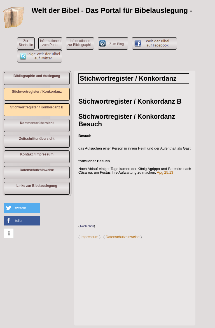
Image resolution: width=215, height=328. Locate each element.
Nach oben (87, 226)
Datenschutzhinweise (37, 170)
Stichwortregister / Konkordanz (37, 92)
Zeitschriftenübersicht (36, 139)
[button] (22, 208)
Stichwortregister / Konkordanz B (36, 107)
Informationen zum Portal (50, 43)
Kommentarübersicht (37, 123)
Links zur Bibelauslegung (37, 186)
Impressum (89, 237)
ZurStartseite (26, 43)
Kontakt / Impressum (36, 154)
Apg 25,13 (165, 172)
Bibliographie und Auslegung (36, 76)
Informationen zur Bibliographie (79, 43)
